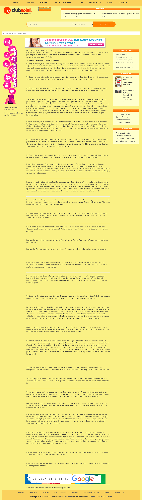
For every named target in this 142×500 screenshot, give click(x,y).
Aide (110, 497)
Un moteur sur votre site (125, 141)
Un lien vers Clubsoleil (125, 138)
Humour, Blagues (123, 122)
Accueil (16, 3)
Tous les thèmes (122, 54)
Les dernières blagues (124, 60)
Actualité (45, 493)
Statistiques (101, 497)
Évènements (123, 3)
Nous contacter (66, 497)
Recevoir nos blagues (124, 57)
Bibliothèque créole (91, 493)
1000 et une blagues (15, 33)
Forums (80, 3)
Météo (109, 3)
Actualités (45, 3)
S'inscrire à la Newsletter (124, 62)
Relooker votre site (123, 136)
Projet (92, 497)
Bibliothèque (95, 3)
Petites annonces (63, 3)
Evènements (119, 493)
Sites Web (30, 3)
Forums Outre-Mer (123, 114)
